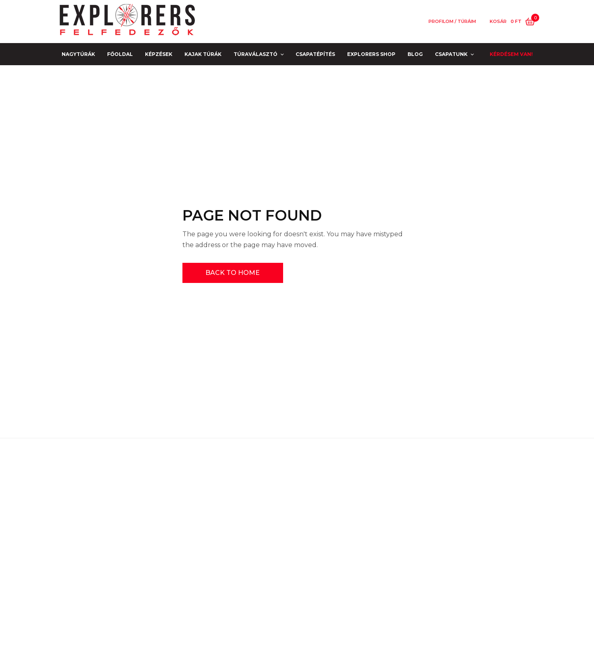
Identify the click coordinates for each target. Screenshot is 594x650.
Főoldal (120, 54)
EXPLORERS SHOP (371, 54)
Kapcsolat (116, 551)
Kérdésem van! (511, 54)
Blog (415, 54)
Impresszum (116, 539)
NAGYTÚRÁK (78, 54)
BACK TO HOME (232, 273)
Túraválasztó (255, 54)
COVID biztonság (116, 505)
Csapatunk (451, 54)
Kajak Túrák (202, 54)
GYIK (116, 528)
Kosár (498, 21)
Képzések (158, 54)
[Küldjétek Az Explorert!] (352, 576)
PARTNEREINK (116, 563)
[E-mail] (418, 548)
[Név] (418, 523)
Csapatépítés (315, 54)
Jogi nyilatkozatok (116, 516)
